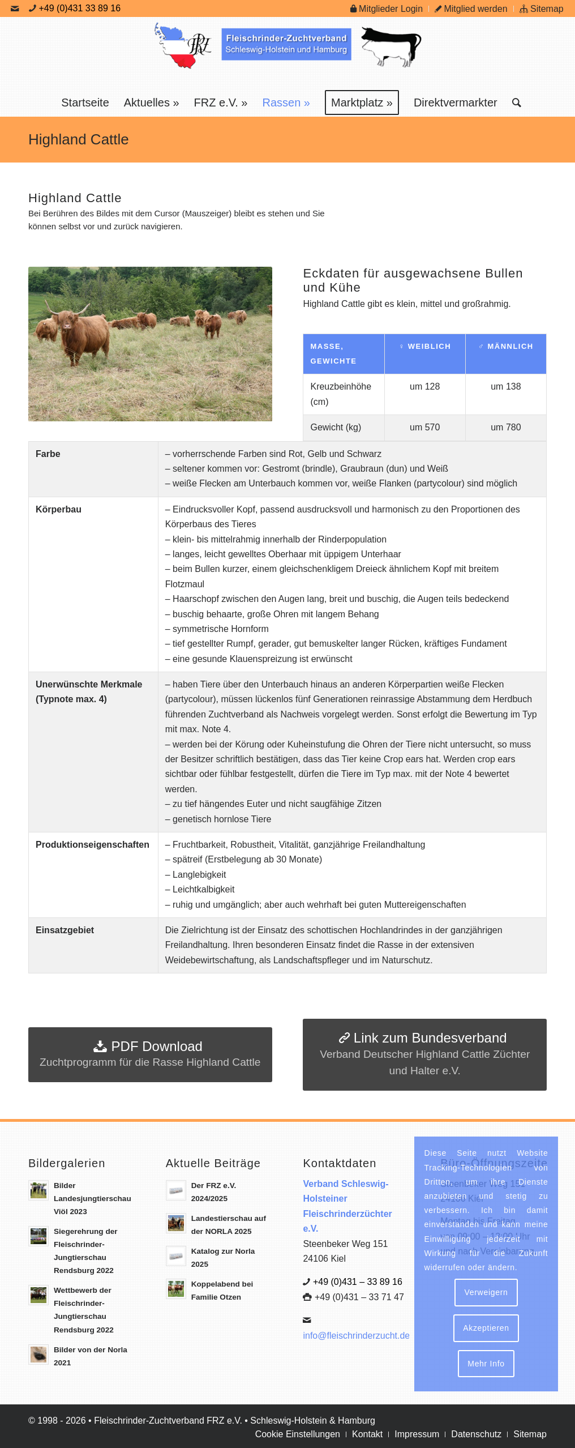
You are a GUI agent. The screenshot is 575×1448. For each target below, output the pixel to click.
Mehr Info (485, 1363)
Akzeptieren (486, 1327)
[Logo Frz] (287, 52)
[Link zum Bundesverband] (425, 1054)
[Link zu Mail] (14, 8)
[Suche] (513, 102)
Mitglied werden (471, 9)
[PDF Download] (150, 1055)
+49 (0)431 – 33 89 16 (357, 1282)
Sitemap (542, 9)
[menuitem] (387, 9)
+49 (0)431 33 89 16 (80, 8)
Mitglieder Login (386, 9)
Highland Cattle (78, 139)
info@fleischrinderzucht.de (356, 1335)
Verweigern (486, 1292)
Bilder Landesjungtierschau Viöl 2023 (92, 1198)
